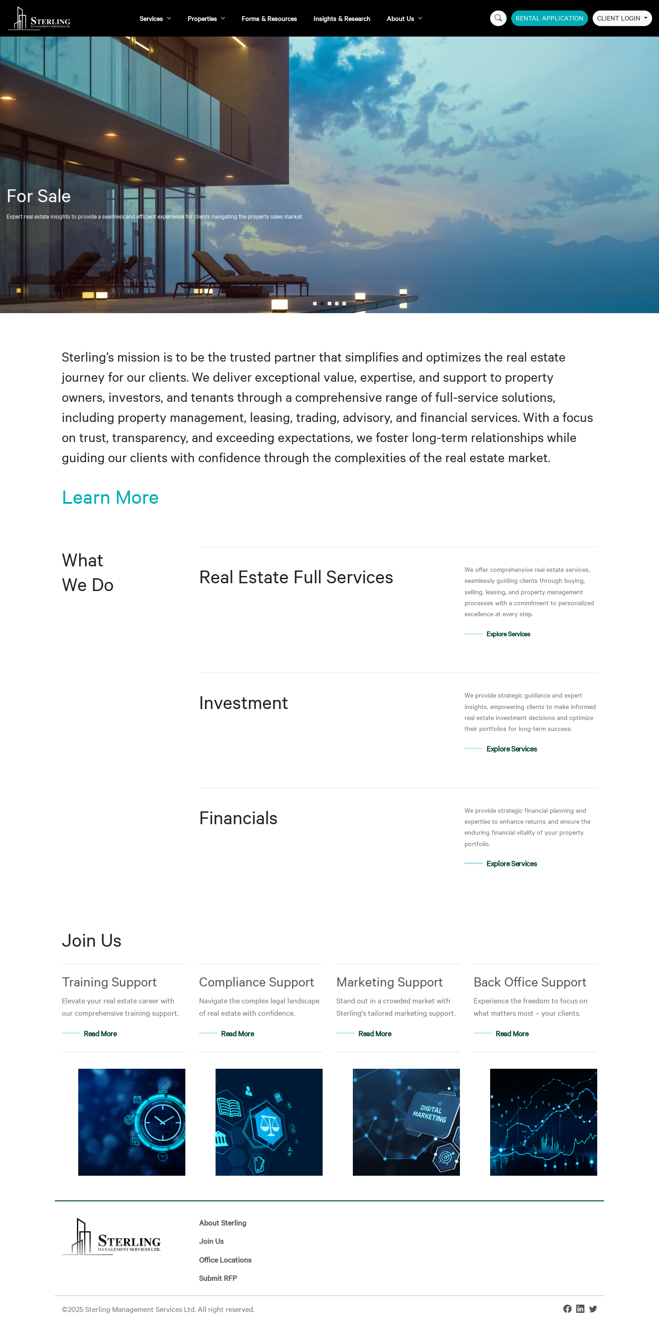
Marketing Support (389, 981)
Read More (100, 1033)
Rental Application (549, 17)
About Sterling (222, 1222)
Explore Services (508, 633)
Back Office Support (530, 981)
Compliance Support (256, 981)
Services (151, 18)
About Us (400, 18)
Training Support (109, 981)
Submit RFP (218, 1278)
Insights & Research (341, 18)
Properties (202, 18)
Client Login (619, 17)
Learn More (110, 496)
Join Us (211, 1241)
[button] (315, 303)
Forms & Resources (269, 18)
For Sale (271, 150)
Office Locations (225, 1259)
